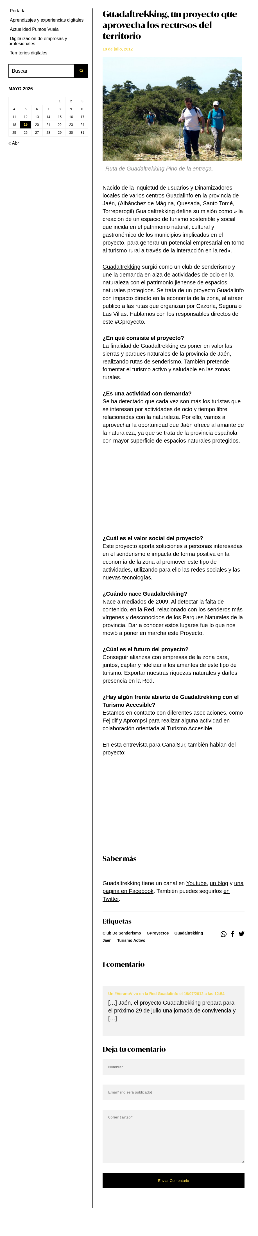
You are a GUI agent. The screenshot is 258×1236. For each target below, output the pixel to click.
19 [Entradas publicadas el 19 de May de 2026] (25, 124)
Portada (18, 10)
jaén (107, 940)
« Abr (13, 143)
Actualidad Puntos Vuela (34, 29)
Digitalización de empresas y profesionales (37, 41)
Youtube (196, 883)
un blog (219, 883)
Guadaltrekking (122, 267)
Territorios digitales (28, 52)
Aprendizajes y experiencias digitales (46, 20)
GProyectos (158, 933)
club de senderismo (122, 933)
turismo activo (131, 940)
